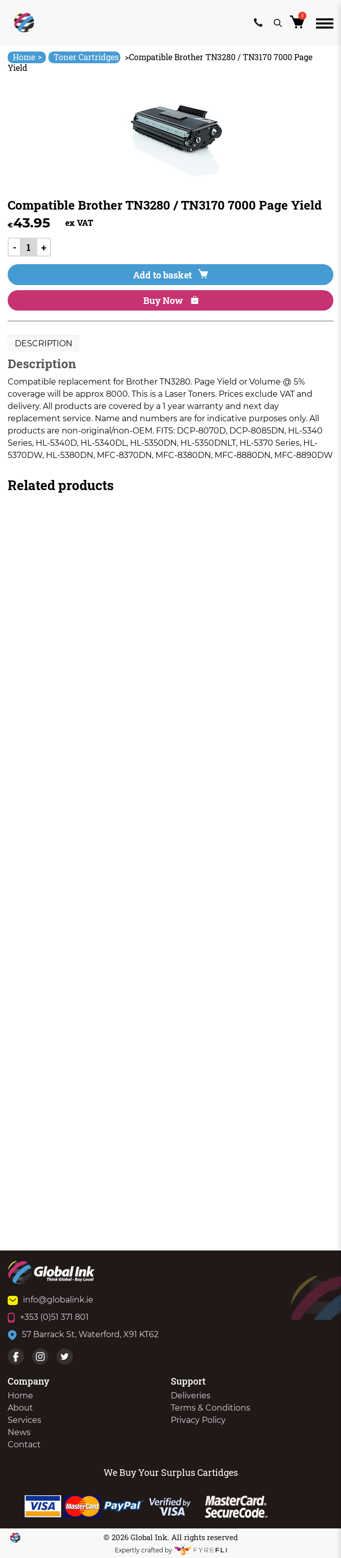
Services (24, 1420)
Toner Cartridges (86, 57)
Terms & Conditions (210, 1408)
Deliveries (191, 1395)
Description (43, 343)
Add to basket (170, 275)
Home (27, 57)
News (19, 1432)
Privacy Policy (198, 1420)
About (20, 1408)
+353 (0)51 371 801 (48, 1317)
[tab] (44, 343)
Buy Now (170, 300)
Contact (24, 1444)
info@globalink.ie (50, 1300)
